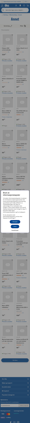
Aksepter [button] (15, 221)
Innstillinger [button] (15, 230)
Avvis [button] (15, 226)
